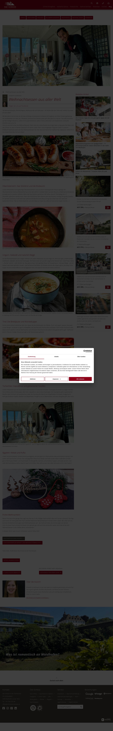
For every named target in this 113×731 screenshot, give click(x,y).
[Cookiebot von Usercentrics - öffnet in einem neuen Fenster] (84, 351)
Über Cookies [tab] (81, 356)
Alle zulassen (80, 379)
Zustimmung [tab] (31, 356)
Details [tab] (56, 356)
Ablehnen (32, 379)
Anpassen (57, 379)
